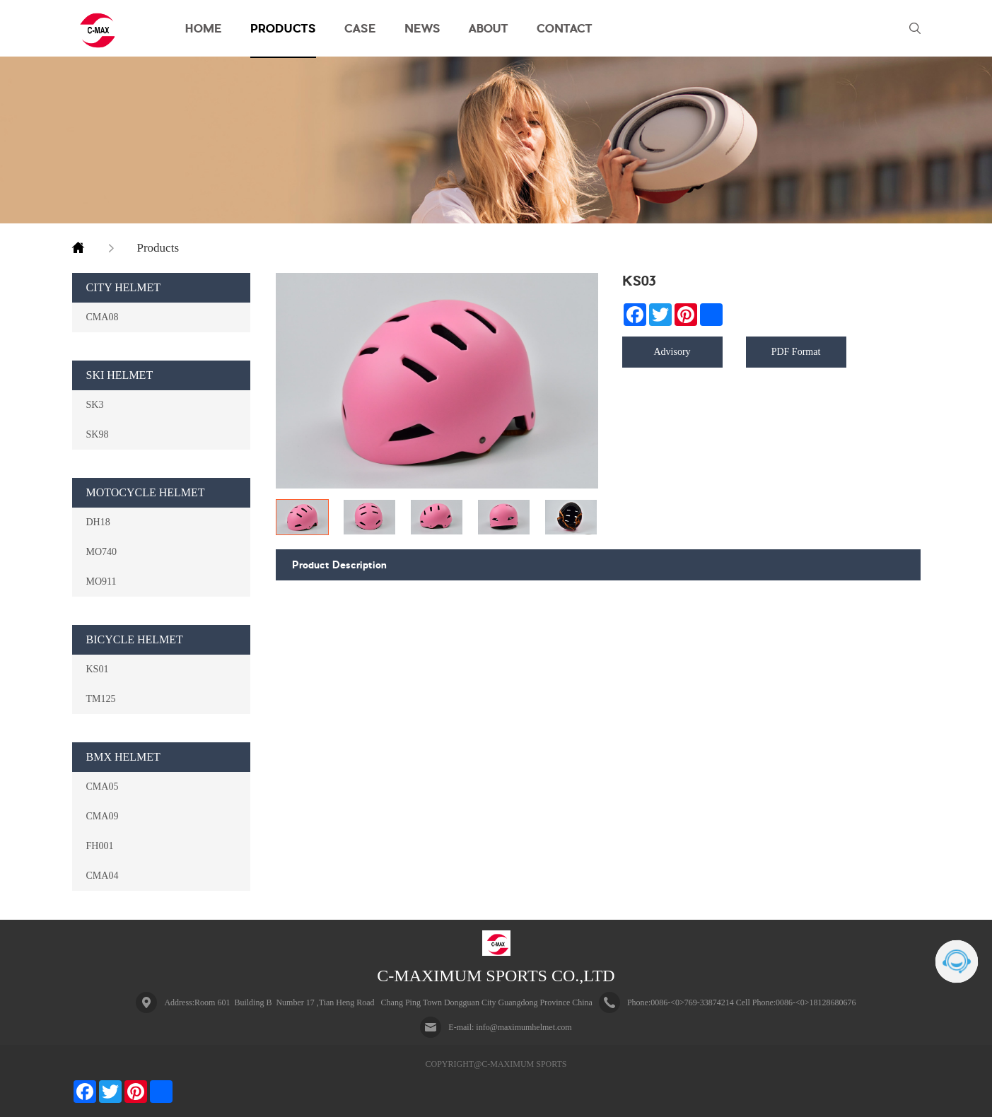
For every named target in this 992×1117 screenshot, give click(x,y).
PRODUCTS (283, 28)
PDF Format (796, 351)
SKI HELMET (119, 375)
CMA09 (102, 816)
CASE (360, 28)
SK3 (95, 404)
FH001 (100, 845)
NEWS (422, 28)
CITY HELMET (123, 287)
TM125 (101, 698)
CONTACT (565, 28)
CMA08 (102, 317)
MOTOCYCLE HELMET (145, 492)
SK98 (97, 434)
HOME (203, 28)
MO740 (101, 551)
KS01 (97, 669)
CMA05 (102, 786)
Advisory (671, 351)
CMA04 (102, 875)
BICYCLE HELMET (134, 639)
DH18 (98, 522)
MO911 (101, 581)
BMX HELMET (123, 757)
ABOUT (488, 28)
